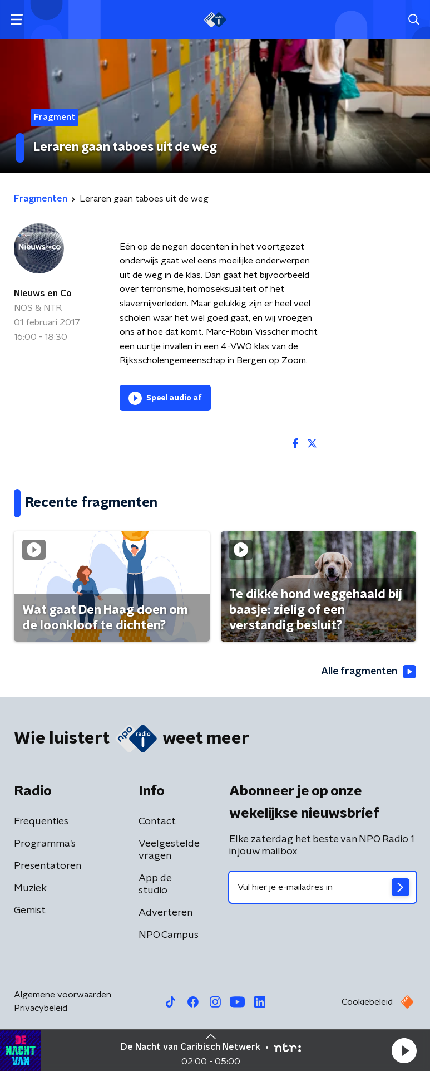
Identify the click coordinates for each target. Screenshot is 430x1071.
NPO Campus (169, 935)
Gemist (30, 911)
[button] (404, 1050)
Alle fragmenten (367, 671)
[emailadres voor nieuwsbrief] (322, 887)
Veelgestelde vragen (169, 850)
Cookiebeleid (367, 1001)
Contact (157, 821)
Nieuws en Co (43, 293)
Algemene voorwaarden (62, 994)
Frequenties (41, 821)
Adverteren (165, 913)
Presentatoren (47, 866)
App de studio (155, 884)
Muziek (30, 888)
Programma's (45, 844)
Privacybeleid (40, 1008)
